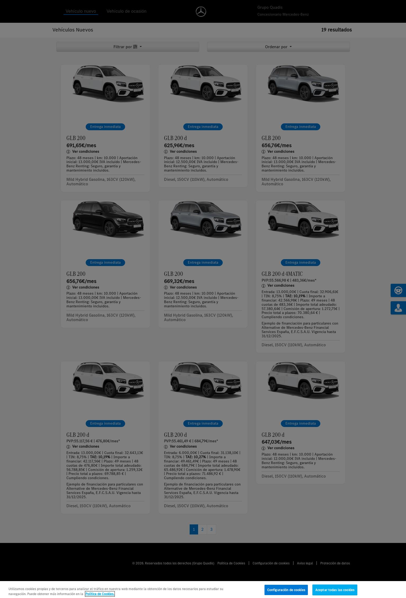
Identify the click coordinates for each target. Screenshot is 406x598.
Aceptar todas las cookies (334, 592)
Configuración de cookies (286, 592)
